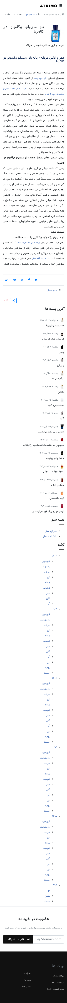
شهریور (46, 588)
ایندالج (61, 392)
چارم (61, 352)
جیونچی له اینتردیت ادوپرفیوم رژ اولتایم (43, 445)
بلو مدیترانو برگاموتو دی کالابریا (23, 29)
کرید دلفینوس (56, 498)
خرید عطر (21, 89)
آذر (48, 604)
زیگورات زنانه (57, 379)
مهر (48, 593)
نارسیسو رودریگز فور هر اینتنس (48, 511)
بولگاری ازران (57, 485)
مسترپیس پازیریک (54, 325)
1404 (54, 556)
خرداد (47, 572)
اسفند (47, 673)
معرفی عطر (51, 531)
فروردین (46, 561)
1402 (54, 678)
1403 (54, 609)
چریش (60, 365)
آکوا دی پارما (40, 78)
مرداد (47, 582)
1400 (54, 816)
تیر (48, 577)
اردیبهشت (45, 567)
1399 (54, 885)
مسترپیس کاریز (56, 405)
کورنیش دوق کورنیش (53, 339)
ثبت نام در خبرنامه (18, 939)
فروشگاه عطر (39, 259)
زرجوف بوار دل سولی (53, 471)
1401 (55, 747)
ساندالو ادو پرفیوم (55, 458)
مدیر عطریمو (31, 14)
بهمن (47, 667)
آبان (48, 598)
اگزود (61, 418)
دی (48, 662)
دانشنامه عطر (50, 536)
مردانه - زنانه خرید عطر (28, 243)
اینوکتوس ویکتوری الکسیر (51, 432)
